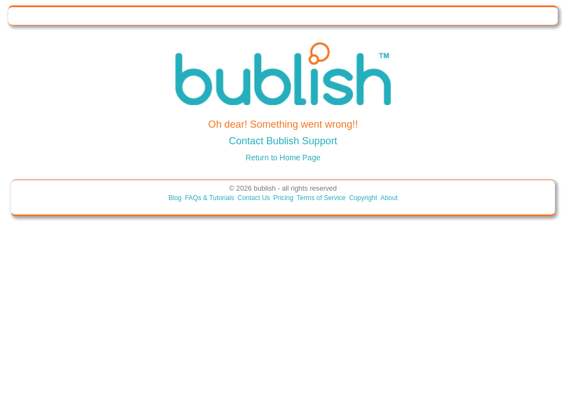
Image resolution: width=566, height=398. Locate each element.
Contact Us (254, 198)
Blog (175, 198)
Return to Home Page (282, 157)
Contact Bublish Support (283, 140)
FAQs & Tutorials (209, 198)
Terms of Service (321, 198)
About (388, 198)
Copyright (363, 198)
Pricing (283, 198)
